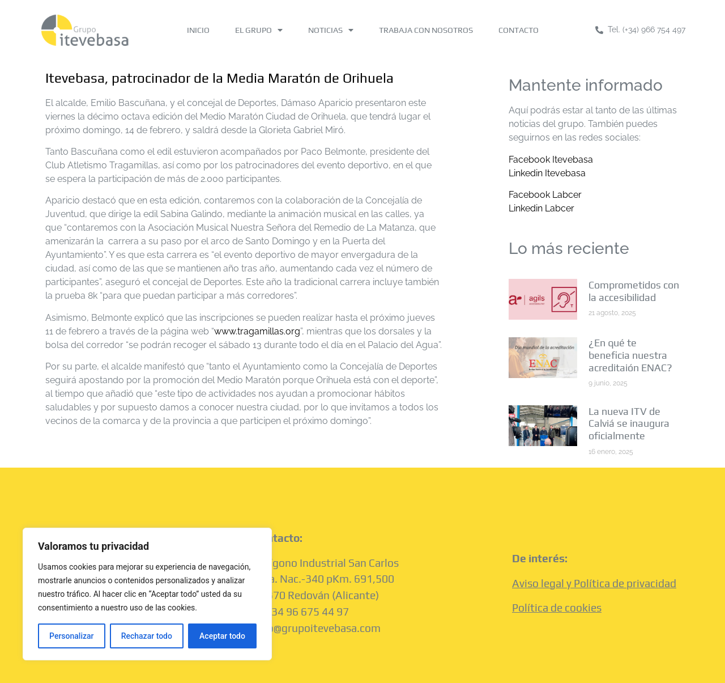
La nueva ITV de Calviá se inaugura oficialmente (628, 423)
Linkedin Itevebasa (547, 173)
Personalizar (71, 635)
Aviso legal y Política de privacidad (594, 583)
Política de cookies (557, 607)
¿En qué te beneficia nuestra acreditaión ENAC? (630, 355)
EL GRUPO (259, 30)
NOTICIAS (330, 30)
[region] (147, 594)
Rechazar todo (146, 635)
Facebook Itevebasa (551, 159)
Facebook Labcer (545, 194)
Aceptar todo (222, 635)
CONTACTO (518, 30)
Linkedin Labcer (541, 208)
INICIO (198, 30)
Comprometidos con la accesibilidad (633, 291)
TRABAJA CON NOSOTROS (426, 30)
